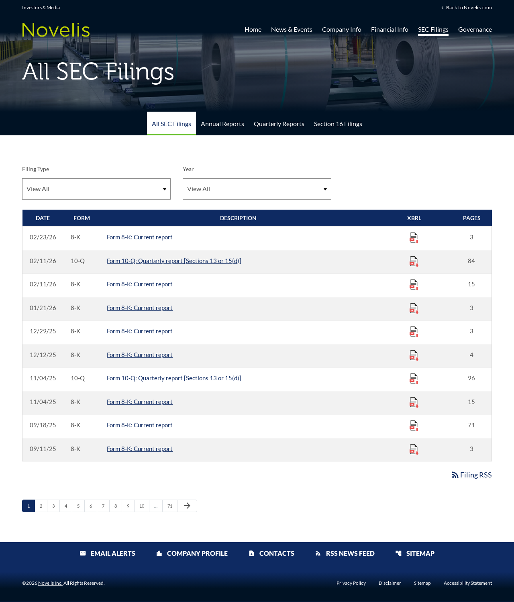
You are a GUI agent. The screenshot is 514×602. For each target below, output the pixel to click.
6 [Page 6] (93, 505)
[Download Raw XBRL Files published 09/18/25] (414, 425)
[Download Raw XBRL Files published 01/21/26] (414, 308)
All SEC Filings (171, 123)
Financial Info (389, 29)
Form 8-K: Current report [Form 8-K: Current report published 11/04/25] (140, 401)
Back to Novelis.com (469, 7)
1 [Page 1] (31, 505)
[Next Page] (187, 506)
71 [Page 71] (172, 505)
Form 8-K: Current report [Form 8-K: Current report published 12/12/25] (140, 354)
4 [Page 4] (68, 505)
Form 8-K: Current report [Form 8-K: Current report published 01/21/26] (140, 307)
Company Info (341, 29)
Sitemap (414, 553)
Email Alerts (107, 553)
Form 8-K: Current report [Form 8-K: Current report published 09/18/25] (140, 425)
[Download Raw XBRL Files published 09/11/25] (414, 449)
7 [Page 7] (106, 505)
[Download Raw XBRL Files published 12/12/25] (414, 355)
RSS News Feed (345, 553)
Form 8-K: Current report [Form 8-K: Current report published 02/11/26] (140, 284)
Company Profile (192, 553)
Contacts (271, 553)
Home (253, 29)
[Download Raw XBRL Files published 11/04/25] (414, 378)
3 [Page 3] (56, 505)
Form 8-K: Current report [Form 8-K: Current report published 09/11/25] (140, 448)
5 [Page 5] (81, 505)
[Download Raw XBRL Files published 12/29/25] (414, 331)
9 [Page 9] (130, 505)
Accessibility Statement (468, 583)
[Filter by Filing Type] (96, 189)
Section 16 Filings (338, 123)
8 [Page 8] (118, 505)
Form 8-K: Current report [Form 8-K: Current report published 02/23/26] (140, 237)
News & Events (291, 29)
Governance (475, 29)
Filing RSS (471, 474)
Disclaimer (390, 583)
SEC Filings (433, 29)
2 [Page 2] (43, 505)
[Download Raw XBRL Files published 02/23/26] (414, 237)
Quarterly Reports (279, 123)
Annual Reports (222, 123)
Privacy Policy (351, 583)
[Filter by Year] (257, 189)
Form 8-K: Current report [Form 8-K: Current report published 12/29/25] (140, 331)
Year (188, 168)
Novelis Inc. (50, 583)
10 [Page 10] (144, 505)
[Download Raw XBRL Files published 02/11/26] (414, 261)
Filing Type (35, 168)
